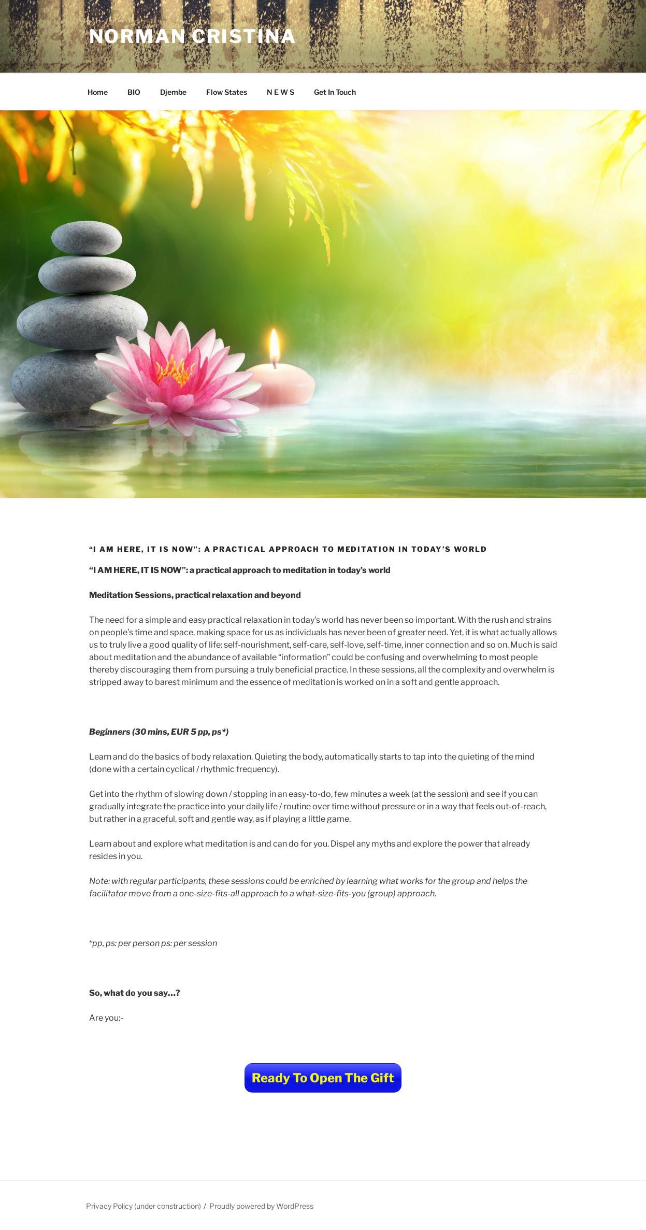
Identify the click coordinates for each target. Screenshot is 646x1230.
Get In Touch (335, 92)
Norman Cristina (193, 36)
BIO (133, 92)
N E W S (280, 92)
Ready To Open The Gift (323, 1077)
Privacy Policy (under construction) (143, 1206)
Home (98, 92)
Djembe (173, 92)
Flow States (226, 92)
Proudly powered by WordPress (261, 1206)
